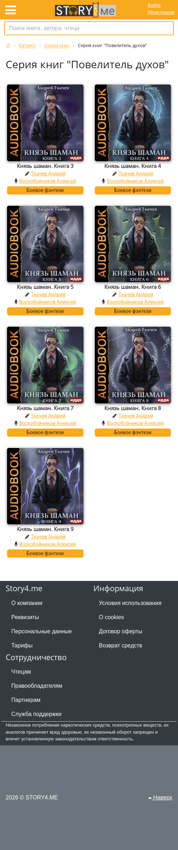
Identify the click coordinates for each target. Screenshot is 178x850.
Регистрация (161, 12)
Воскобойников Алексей (47, 181)
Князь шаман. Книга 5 (45, 286)
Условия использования (130, 603)
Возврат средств (120, 645)
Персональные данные (41, 631)
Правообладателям (36, 686)
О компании (26, 603)
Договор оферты (120, 631)
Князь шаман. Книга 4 (132, 165)
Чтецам (21, 672)
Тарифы (21, 645)
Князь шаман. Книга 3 (45, 165)
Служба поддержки (36, 714)
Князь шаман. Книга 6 (132, 286)
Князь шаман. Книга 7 (45, 408)
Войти (154, 5)
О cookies (111, 617)
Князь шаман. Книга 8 (132, 408)
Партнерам (26, 700)
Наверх (160, 797)
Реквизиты (25, 617)
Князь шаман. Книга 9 (45, 528)
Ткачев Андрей (48, 173)
